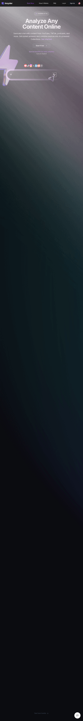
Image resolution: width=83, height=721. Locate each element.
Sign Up (72, 3)
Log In (64, 3)
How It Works (43, 3)
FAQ (54, 3)
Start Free (41, 46)
